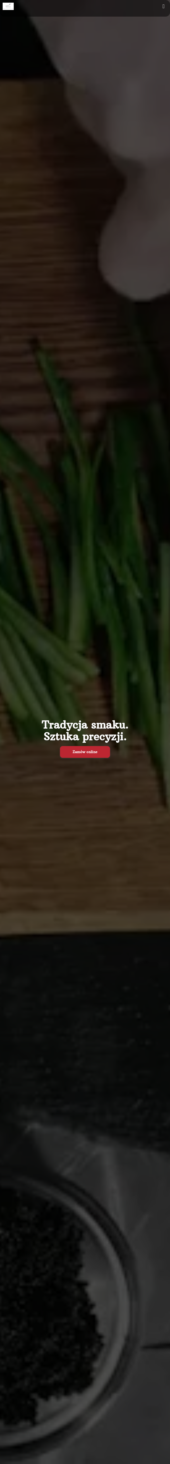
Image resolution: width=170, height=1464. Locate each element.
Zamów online (85, 752)
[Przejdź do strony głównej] (8, 6)
